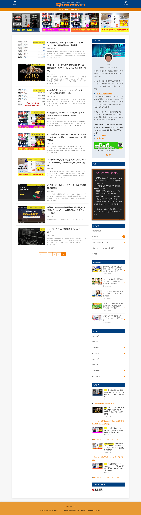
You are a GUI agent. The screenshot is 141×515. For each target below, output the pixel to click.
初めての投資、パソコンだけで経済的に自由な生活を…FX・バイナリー (66, 510)
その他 (94, 254)
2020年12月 (96, 370)
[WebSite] (107, 155)
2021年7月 (95, 342)
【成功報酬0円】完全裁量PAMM (104, 403)
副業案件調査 (96, 231)
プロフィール (101, 135)
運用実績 (95, 236)
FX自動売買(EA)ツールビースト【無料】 (107, 477)
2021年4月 (95, 347)
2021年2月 (95, 359)
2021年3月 (95, 353)
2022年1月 (95, 336)
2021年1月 (95, 365)
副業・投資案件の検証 (104, 94)
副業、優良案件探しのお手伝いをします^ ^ (70, 9)
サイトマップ (71, 506)
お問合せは (101, 138)
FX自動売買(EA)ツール (100, 242)
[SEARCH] (126, 3)
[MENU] (14, 3)
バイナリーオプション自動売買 (103, 248)
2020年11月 (96, 376)
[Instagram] (110, 155)
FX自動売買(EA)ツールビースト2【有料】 (107, 439)
